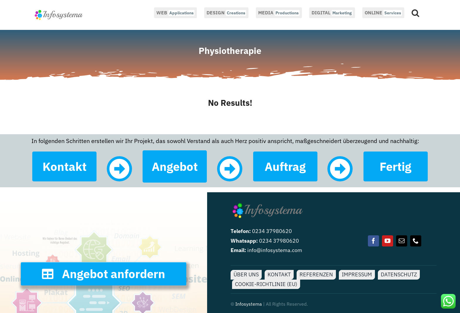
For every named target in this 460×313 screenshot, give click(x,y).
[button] (415, 12)
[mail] (401, 240)
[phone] (415, 240)
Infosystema (248, 304)
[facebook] (373, 240)
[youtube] (387, 240)
